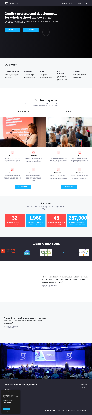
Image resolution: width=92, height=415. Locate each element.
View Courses (30, 29)
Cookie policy (61, 410)
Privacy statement (70, 410)
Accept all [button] (6, 409)
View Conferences (12, 29)
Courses (70, 3)
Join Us (79, 3)
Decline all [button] (15, 409)
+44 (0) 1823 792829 (9, 389)
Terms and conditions (81, 410)
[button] (11, 411)
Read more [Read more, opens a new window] (11, 397)
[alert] (10, 402)
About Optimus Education (50, 410)
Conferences (64, 3)
